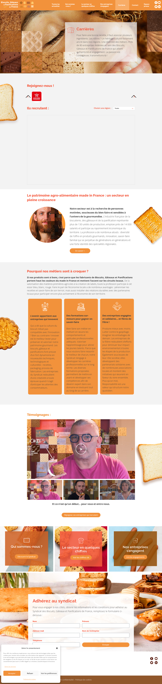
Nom (35, 621)
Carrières (122, 5)
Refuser (30, 673)
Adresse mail (38, 631)
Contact (135, 5)
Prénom (85, 621)
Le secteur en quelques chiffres (88, 5)
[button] (57, 648)
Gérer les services (10, 666)
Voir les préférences (49, 673)
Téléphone (37, 640)
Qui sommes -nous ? (70, 5)
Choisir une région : (102, 108)
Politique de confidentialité (63, 679)
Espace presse (146, 5)
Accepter (11, 673)
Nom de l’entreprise (90, 631)
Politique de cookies (29, 679)
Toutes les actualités (56, 5)
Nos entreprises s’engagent (106, 5)
